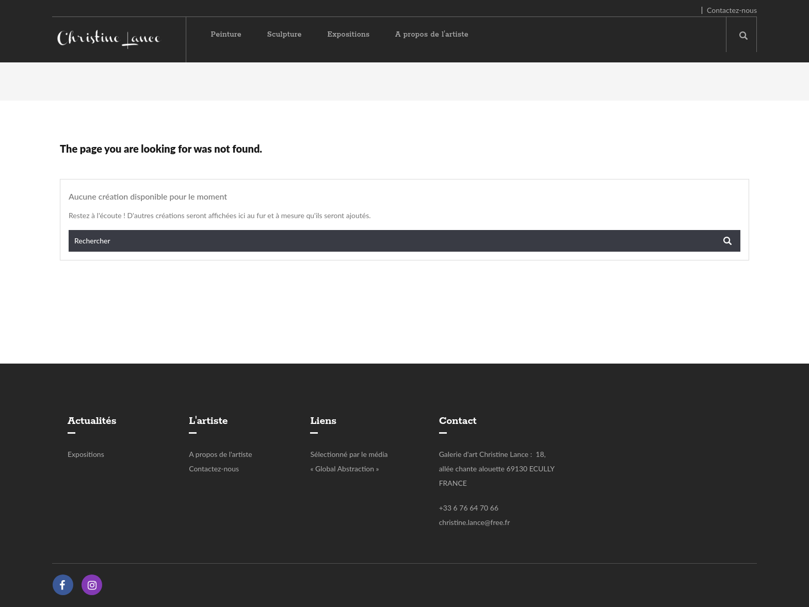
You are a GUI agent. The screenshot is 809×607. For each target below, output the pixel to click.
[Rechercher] (404, 241)
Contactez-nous (732, 10)
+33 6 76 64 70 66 (468, 507)
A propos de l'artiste (431, 34)
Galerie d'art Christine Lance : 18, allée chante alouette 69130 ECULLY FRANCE (497, 468)
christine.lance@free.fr (474, 522)
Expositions (348, 34)
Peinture (226, 34)
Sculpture (284, 34)
